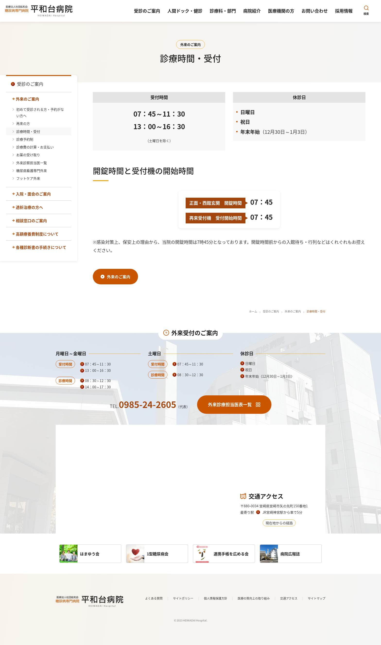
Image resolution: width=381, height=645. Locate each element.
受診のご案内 (271, 311)
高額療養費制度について (37, 234)
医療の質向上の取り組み (254, 598)
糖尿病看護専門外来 (31, 170)
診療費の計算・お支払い (35, 146)
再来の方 (23, 123)
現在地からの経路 (279, 522)
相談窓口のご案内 (31, 220)
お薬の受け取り (28, 154)
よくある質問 (154, 598)
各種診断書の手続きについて (41, 247)
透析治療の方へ (29, 207)
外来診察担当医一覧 (31, 162)
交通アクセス (288, 598)
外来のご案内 (27, 99)
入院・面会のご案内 (33, 194)
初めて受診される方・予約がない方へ (40, 112)
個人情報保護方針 (215, 598)
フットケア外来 (28, 178)
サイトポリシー (183, 598)
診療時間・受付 (28, 131)
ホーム (253, 311)
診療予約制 (24, 139)
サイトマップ (316, 598)
